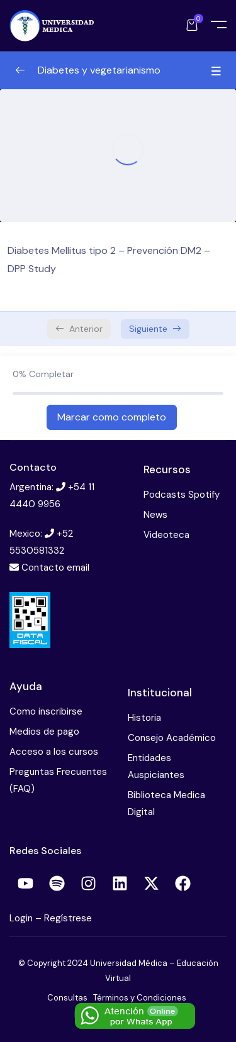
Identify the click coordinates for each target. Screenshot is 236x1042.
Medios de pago (44, 731)
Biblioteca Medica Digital (166, 803)
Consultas (67, 997)
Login (22, 918)
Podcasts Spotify (181, 494)
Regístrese (68, 918)
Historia (144, 717)
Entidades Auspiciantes (156, 766)
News (155, 514)
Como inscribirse (45, 711)
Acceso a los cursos (53, 751)
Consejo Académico (172, 738)
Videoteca (166, 535)
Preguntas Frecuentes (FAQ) (58, 780)
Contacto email (55, 567)
